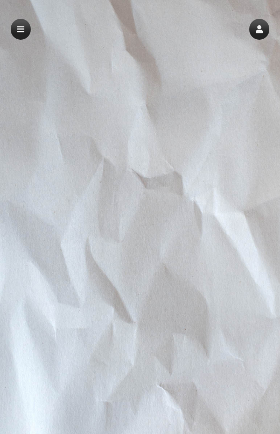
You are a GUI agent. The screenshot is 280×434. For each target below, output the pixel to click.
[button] (259, 29)
